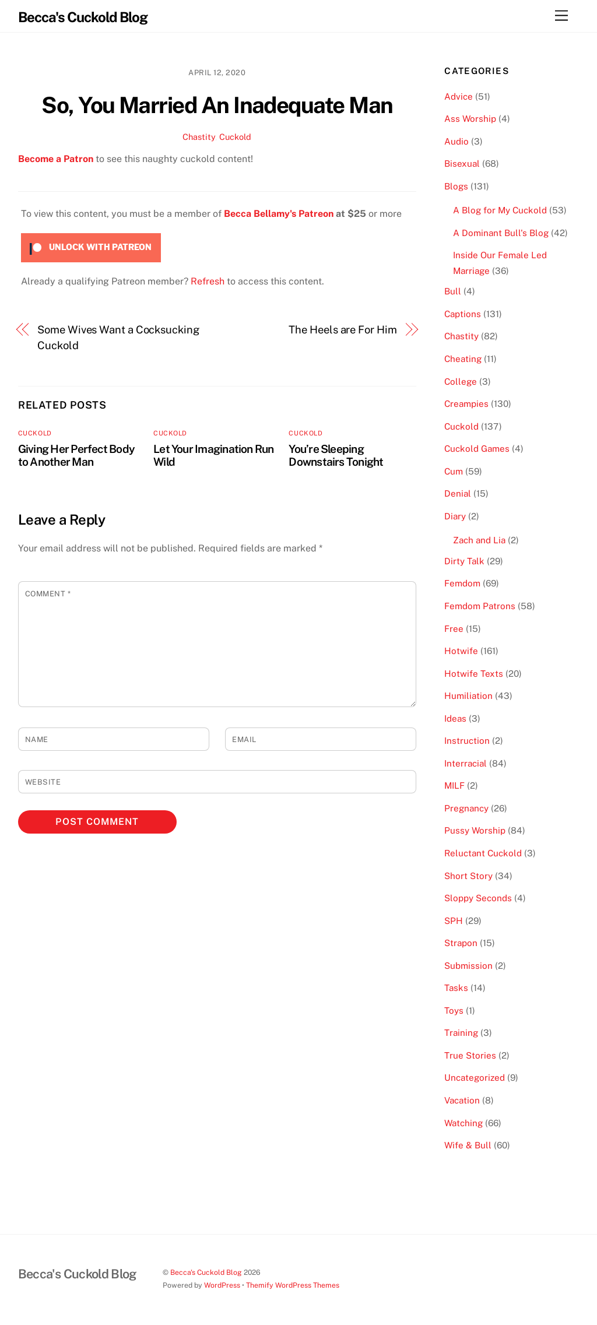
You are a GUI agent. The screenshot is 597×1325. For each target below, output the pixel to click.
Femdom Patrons (479, 606)
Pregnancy (466, 808)
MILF (454, 785)
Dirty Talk (464, 561)
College (460, 381)
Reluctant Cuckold (483, 853)
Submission (468, 966)
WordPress (222, 1285)
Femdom (462, 583)
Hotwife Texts (473, 674)
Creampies (466, 404)
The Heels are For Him (342, 330)
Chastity (198, 137)
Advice (458, 96)
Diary (455, 516)
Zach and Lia (479, 540)
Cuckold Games (477, 449)
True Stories (470, 1055)
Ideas (455, 718)
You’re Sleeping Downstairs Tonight (336, 455)
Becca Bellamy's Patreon (278, 213)
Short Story (468, 876)
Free (453, 629)
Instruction (467, 741)
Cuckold (235, 137)
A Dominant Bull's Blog (501, 233)
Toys (453, 1010)
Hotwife (461, 651)
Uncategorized (474, 1078)
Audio (456, 141)
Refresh (207, 281)
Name (36, 739)
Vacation (462, 1100)
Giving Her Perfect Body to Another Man (76, 455)
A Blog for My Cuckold (500, 210)
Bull (452, 291)
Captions (462, 314)
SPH (453, 921)
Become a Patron (55, 158)
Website (43, 782)
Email (244, 739)
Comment (48, 593)
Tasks (456, 988)
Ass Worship (470, 119)
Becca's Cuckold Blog (206, 1272)
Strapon (460, 943)
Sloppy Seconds (478, 898)
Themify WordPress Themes (292, 1285)
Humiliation (468, 696)
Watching (463, 1123)
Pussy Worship (474, 830)
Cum (453, 471)
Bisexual (462, 163)
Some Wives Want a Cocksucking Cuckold (118, 337)
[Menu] (561, 16)
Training (461, 1033)
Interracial (465, 763)
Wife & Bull (467, 1145)
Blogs (456, 186)
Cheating (463, 359)
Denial (457, 493)
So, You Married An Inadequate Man (216, 105)
